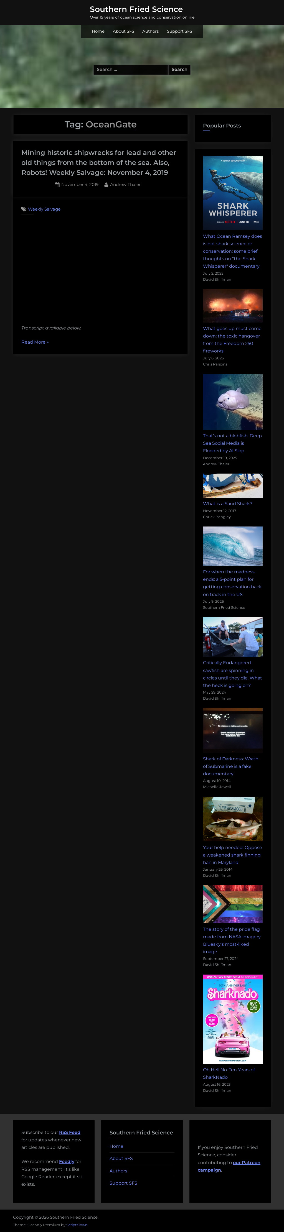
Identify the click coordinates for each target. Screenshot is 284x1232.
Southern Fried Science (136, 9)
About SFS (123, 31)
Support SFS (179, 31)
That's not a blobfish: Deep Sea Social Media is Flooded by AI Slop (232, 443)
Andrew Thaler (125, 184)
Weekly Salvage (44, 209)
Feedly (66, 1161)
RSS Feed (69, 1132)
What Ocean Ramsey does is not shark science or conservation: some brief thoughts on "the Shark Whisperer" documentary (232, 251)
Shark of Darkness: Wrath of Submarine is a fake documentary (230, 766)
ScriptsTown (77, 1225)
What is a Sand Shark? (227, 503)
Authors (150, 31)
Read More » (35, 342)
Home (98, 31)
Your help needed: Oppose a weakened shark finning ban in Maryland (232, 855)
